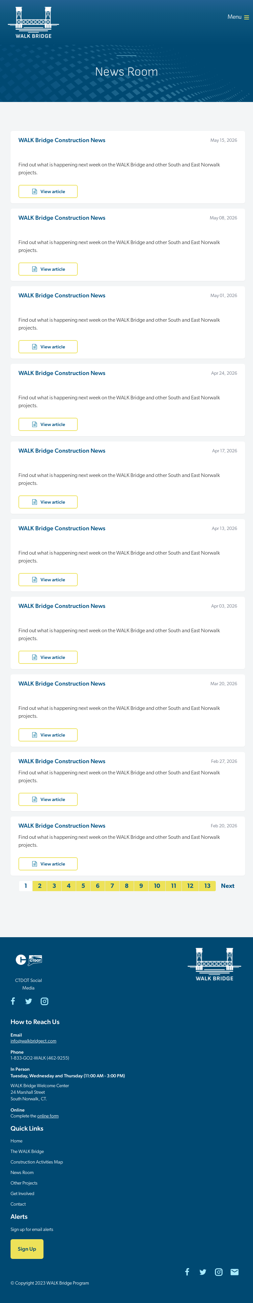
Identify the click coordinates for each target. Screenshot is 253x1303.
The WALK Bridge (27, 1151)
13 (207, 886)
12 (190, 886)
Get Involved (22, 1193)
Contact (18, 1204)
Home (16, 1141)
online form (48, 1116)
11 (173, 886)
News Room (22, 1172)
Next (227, 886)
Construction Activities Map (37, 1162)
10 (157, 886)
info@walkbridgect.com (33, 1041)
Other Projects (24, 1183)
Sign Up (27, 1249)
